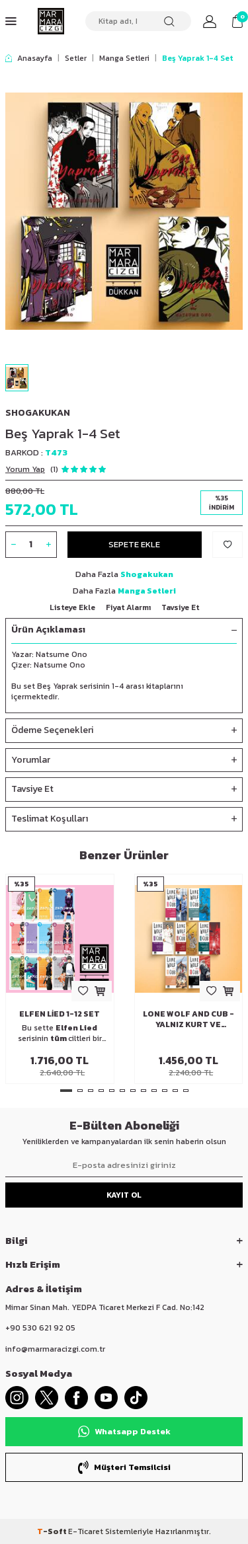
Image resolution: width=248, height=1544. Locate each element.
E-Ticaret (85, 1531)
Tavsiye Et (180, 607)
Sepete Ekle (134, 544)
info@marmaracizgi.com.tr (55, 1349)
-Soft (52, 1531)
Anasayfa (28, 58)
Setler (76, 58)
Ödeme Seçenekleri (124, 730)
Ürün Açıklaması (124, 630)
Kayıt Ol (124, 1195)
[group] (124, 211)
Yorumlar (124, 760)
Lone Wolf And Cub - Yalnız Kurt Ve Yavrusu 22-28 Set (188, 1019)
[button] (66, 1090)
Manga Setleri (124, 58)
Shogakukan (37, 413)
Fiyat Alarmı (128, 607)
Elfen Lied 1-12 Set (59, 1014)
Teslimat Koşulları (124, 819)
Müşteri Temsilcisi (124, 1467)
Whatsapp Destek (124, 1431)
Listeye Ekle (72, 607)
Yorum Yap (25, 469)
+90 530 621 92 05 (40, 1328)
